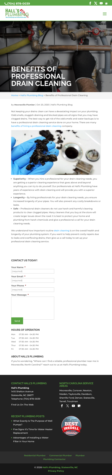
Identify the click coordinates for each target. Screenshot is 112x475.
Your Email (18, 276)
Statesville (88, 397)
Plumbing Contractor (54, 459)
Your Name (18, 267)
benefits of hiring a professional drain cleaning (36, 126)
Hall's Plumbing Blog (62, 104)
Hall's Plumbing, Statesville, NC (60, 467)
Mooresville (65, 390)
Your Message (20, 294)
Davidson (86, 394)
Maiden (63, 394)
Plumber (80, 455)
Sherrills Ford (66, 397)
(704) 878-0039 (18, 3)
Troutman (72, 401)
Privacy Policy (56, 471)
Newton (87, 390)
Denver (78, 397)
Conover (77, 390)
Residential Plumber (35, 455)
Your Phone (18, 285)
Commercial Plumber (60, 455)
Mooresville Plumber (24, 105)
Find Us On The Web (22, 404)
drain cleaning (61, 230)
